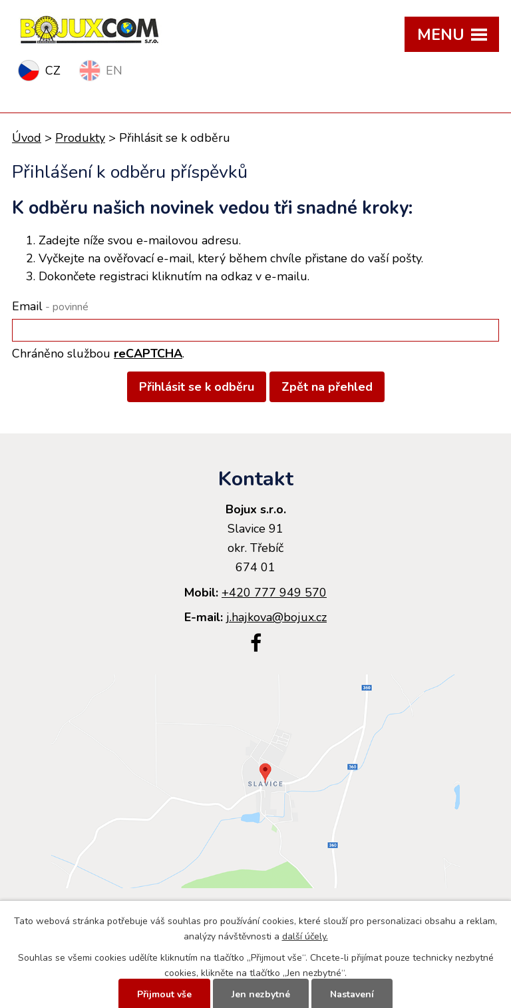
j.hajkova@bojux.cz (276, 617)
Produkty (80, 138)
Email (50, 306)
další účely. (305, 936)
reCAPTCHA (148, 354)
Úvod (26, 138)
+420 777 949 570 (274, 593)
